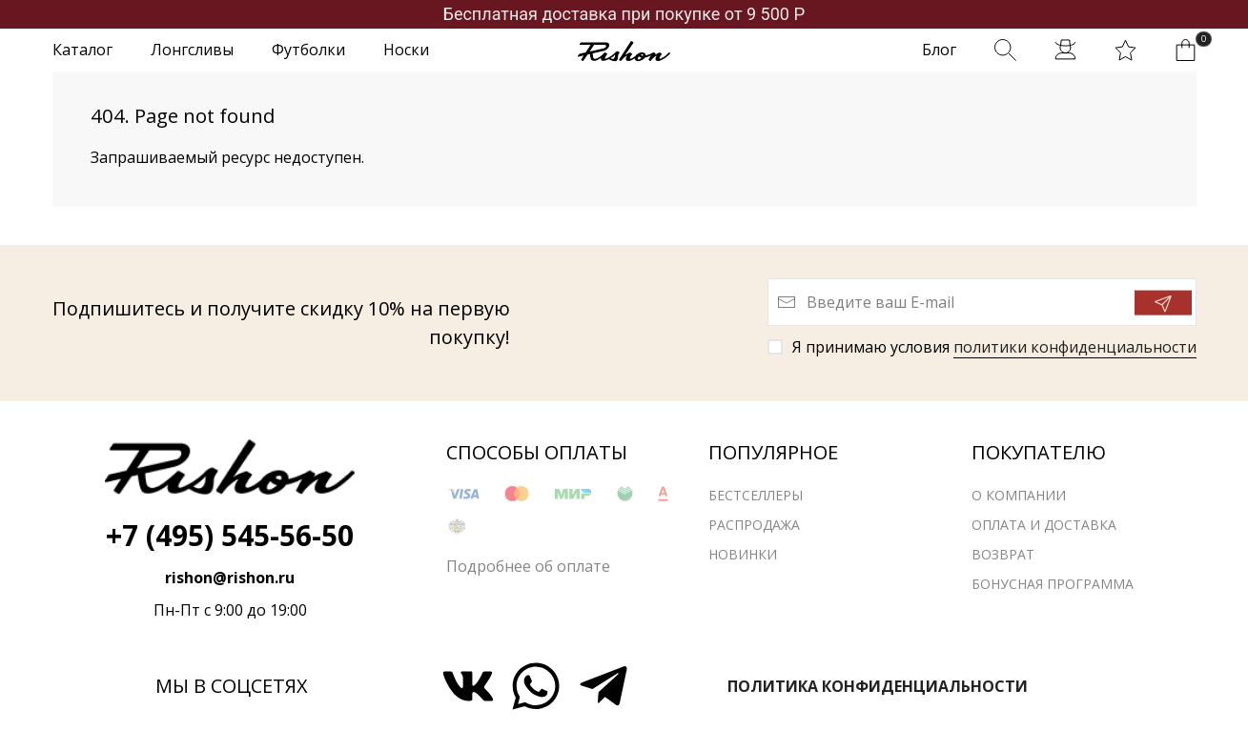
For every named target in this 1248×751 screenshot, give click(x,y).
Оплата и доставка (1044, 529)
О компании (1019, 500)
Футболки (308, 49)
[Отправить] (1163, 303)
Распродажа (754, 529)
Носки (406, 49)
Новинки (742, 559)
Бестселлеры (755, 500)
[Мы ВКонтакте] (468, 686)
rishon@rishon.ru (230, 577)
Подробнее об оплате (528, 570)
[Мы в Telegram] (603, 686)
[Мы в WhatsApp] (536, 686)
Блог (939, 49)
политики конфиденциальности (1075, 346)
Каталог (82, 49)
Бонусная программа (1053, 588)
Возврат (1003, 559)
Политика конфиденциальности (877, 686)
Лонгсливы (192, 49)
